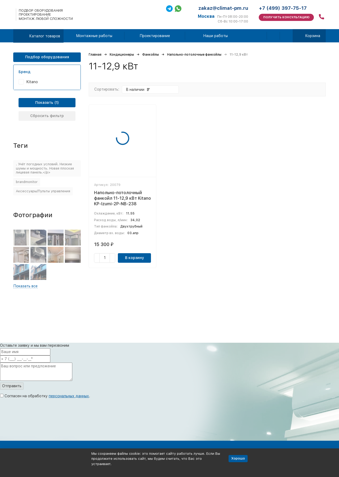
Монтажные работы (94, 36)
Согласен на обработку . (47, 396)
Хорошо (238, 458)
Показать (44, 102)
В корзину (134, 258)
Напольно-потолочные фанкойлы (194, 54)
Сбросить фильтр (47, 116)
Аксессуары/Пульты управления (43, 191)
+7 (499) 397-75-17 (283, 8)
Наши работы (215, 36)
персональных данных (69, 396)
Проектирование (155, 36)
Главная (95, 54)
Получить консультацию (286, 17)
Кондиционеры (122, 54)
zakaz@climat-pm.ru (223, 8)
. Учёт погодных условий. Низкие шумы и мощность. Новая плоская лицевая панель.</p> (45, 168)
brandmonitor (27, 182)
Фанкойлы (150, 54)
